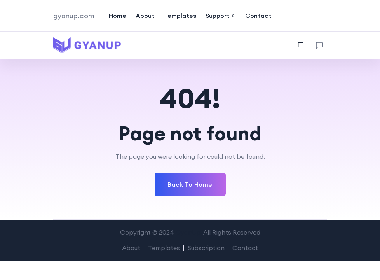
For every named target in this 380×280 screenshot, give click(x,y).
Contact (258, 15)
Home (117, 15)
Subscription (206, 248)
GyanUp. (189, 232)
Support (221, 15)
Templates (180, 15)
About (145, 15)
